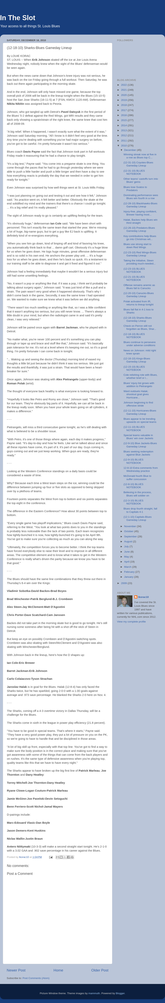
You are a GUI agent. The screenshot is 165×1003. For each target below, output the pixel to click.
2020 (124, 95)
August (128, 541)
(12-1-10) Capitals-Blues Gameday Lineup (138, 518)
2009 (124, 583)
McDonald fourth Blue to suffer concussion (137, 477)
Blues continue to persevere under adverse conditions (140, 344)
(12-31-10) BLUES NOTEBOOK (134, 172)
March (128, 566)
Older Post (99, 970)
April (127, 561)
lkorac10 (143, 597)
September (131, 536)
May (127, 556)
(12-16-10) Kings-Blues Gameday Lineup (137, 360)
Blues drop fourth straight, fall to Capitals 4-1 (140, 510)
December (130, 150)
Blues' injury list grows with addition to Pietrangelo (139, 385)
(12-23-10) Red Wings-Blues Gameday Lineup (140, 254)
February (129, 571)
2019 (124, 100)
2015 (124, 120)
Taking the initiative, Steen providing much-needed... (140, 262)
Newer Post (16, 970)
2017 (124, 110)
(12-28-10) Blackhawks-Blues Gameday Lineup (140, 205)
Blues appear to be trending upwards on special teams (140, 420)
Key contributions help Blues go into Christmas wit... (140, 238)
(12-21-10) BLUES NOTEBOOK (134, 278)
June (127, 551)
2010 (124, 145)
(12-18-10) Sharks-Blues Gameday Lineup (138, 319)
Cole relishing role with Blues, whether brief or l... (141, 376)
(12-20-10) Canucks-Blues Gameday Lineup (139, 295)
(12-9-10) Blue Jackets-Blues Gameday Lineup (140, 445)
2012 (124, 135)
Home (58, 970)
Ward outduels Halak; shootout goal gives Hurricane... (136, 394)
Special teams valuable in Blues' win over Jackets (138, 437)
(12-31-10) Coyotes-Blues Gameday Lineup (138, 164)
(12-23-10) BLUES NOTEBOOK (134, 270)
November (130, 526)
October (129, 531)
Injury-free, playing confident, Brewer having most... (140, 213)
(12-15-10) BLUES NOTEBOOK (134, 368)
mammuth (94, 993)
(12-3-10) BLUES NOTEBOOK (134, 502)
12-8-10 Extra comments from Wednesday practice (141, 469)
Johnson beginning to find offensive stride (138, 404)
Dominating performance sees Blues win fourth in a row (141, 197)
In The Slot (17, 18)
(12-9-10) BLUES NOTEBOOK (134, 461)
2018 (124, 105)
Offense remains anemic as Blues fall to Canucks (139, 287)
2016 (124, 115)
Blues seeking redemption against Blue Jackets (138, 453)
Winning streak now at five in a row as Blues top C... (140, 156)
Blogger (120, 993)
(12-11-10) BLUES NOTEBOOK (134, 428)
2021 (124, 89)
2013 (124, 130)
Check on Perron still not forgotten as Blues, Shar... (140, 327)
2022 (124, 84)
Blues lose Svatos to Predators (135, 189)
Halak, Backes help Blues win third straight (141, 221)
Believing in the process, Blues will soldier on (138, 494)
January (129, 576)
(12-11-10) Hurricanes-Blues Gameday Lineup (140, 412)
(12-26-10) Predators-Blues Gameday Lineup (139, 229)
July (127, 546)
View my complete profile (131, 621)
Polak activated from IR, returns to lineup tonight (138, 303)
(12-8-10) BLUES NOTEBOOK (134, 486)
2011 (124, 140)
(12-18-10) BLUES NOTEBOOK (134, 336)
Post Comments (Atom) (36, 978)
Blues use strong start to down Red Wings (138, 246)
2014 (124, 125)
